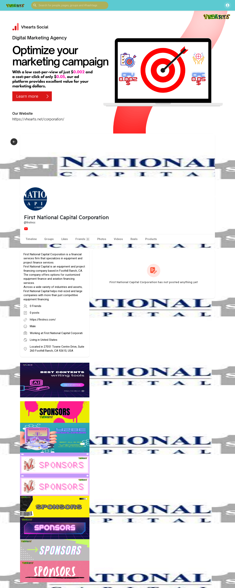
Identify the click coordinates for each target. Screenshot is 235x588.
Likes (64, 239)
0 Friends (35, 306)
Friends (82, 239)
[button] (69, 5)
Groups (49, 239)
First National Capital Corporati (63, 333)
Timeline (31, 239)
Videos (118, 239)
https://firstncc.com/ (43, 319)
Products (151, 239)
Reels (134, 239)
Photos (101, 239)
